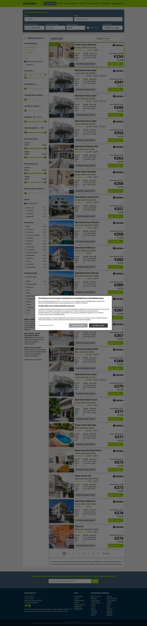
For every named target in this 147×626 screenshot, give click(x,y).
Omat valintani (78, 325)
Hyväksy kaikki (98, 325)
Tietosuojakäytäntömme (46, 325)
